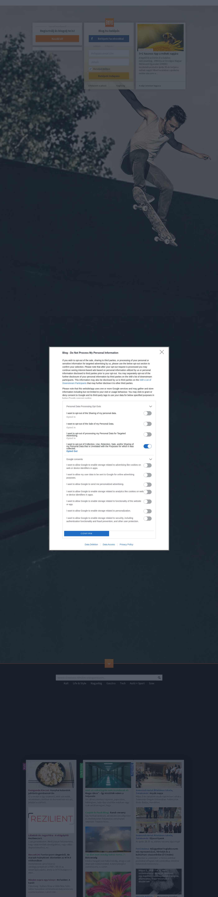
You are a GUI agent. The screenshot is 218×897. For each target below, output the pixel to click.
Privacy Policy (126, 544)
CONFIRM (86, 533)
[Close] (163, 353)
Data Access (109, 544)
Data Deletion (91, 544)
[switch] (148, 413)
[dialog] (109, 448)
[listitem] (109, 406)
